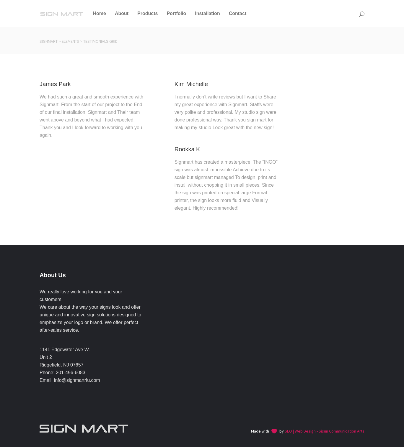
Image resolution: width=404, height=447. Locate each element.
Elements (70, 41)
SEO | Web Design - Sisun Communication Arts (324, 431)
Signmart (49, 41)
